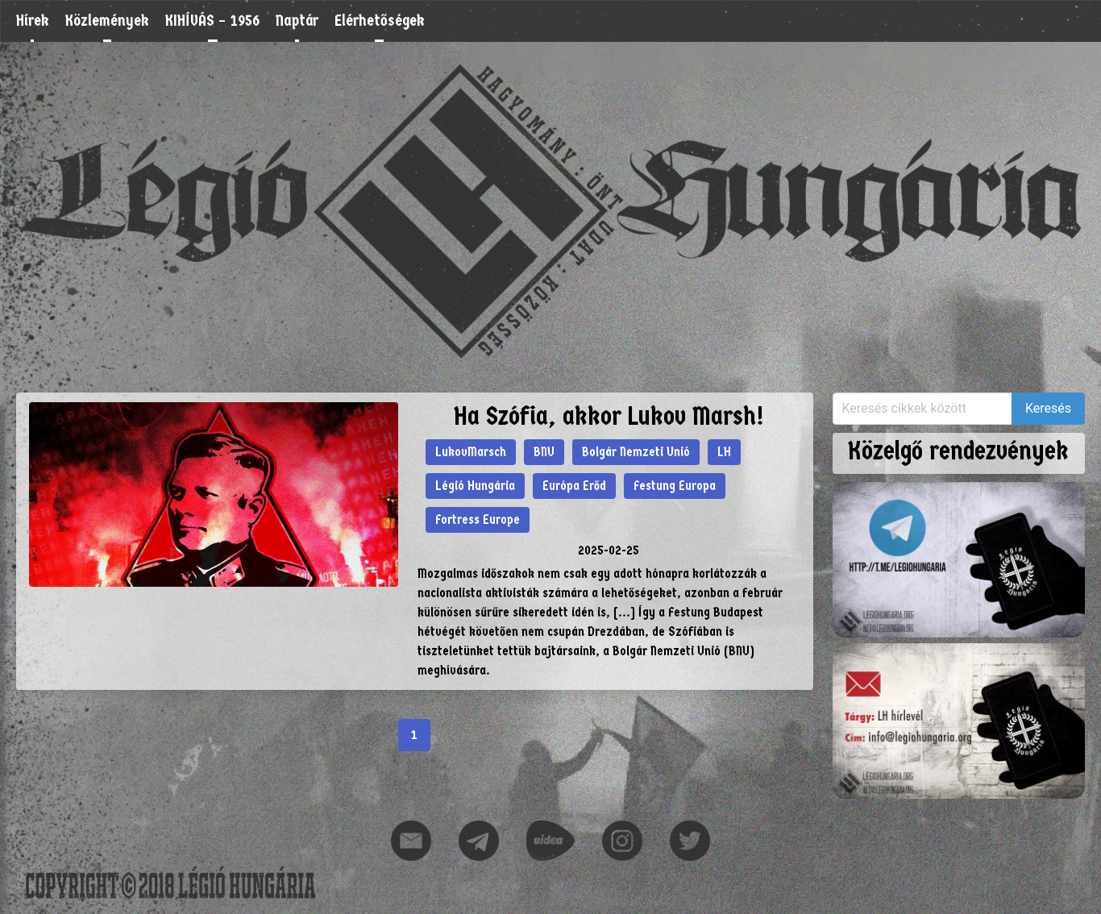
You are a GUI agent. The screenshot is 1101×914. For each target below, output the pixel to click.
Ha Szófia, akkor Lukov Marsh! (609, 416)
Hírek (32, 20)
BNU (544, 451)
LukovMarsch (470, 451)
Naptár (297, 20)
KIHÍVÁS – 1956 (212, 20)
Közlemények (107, 20)
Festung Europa (675, 485)
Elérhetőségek (379, 20)
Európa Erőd (574, 485)
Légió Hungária (475, 485)
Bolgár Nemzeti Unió (636, 451)
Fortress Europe (477, 519)
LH (724, 451)
